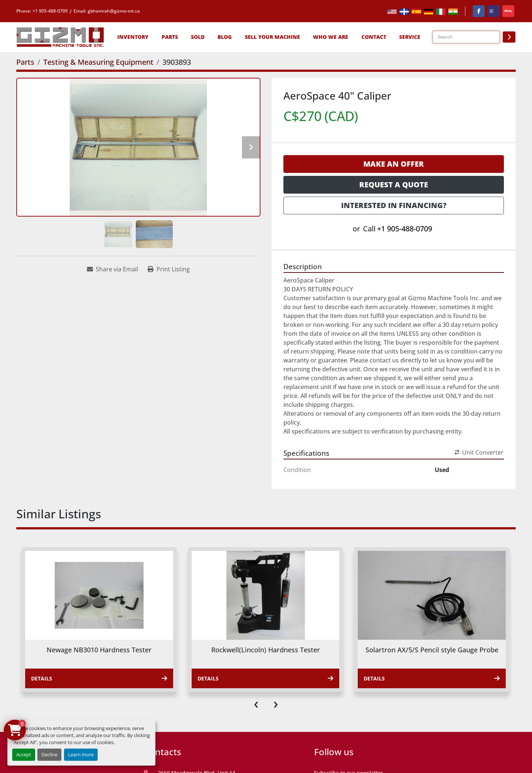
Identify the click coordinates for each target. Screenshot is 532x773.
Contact (373, 36)
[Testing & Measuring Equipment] (98, 62)
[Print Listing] (169, 269)
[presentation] (256, 703)
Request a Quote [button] (393, 185)
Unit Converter (479, 452)
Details (99, 678)
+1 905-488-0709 (50, 11)
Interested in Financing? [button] (394, 205)
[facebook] (479, 11)
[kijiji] (493, 11)
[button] (132, 37)
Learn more (81, 754)
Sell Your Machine (272, 36)
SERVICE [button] (409, 36)
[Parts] (25, 62)
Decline (49, 754)
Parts (170, 36)
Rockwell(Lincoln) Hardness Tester (265, 649)
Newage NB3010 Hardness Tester (99, 649)
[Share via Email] (112, 269)
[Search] (466, 37)
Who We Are (330, 36)
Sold (198, 36)
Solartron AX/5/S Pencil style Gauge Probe (432, 649)
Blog (225, 36)
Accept (23, 754)
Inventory (132, 36)
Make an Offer (393, 164)
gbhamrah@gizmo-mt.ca (114, 11)
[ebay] (508, 11)
